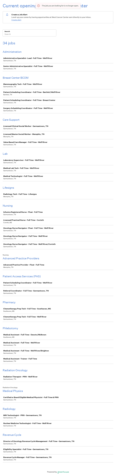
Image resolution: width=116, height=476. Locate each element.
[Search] (29, 34)
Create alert (16, 20)
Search (7, 31)
